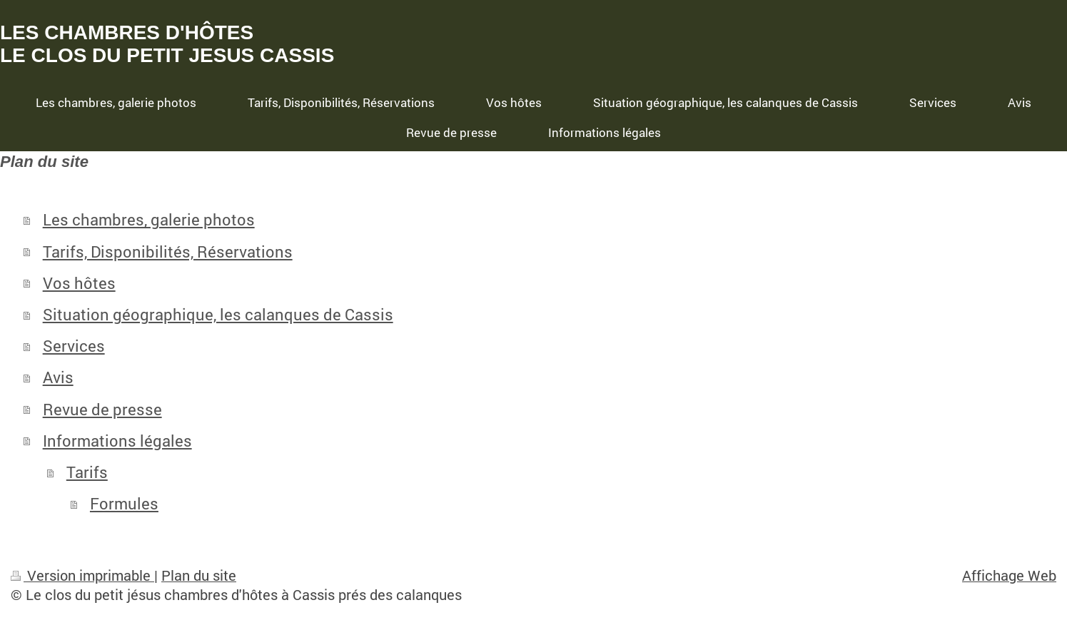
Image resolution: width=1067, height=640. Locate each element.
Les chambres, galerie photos (149, 219)
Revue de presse (102, 409)
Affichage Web (1009, 575)
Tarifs (87, 472)
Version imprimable (82, 575)
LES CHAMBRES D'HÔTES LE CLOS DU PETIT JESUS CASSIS (167, 43)
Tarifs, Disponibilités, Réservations (168, 251)
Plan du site (198, 575)
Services (74, 345)
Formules (124, 503)
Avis (58, 377)
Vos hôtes (79, 283)
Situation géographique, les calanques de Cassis (218, 314)
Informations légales (117, 440)
